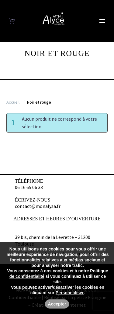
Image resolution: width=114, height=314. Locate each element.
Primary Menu (102, 21)
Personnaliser (70, 292)
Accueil (12, 102)
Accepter (57, 304)
